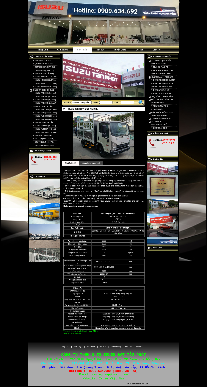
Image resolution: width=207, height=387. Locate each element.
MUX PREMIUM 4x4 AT (162, 74)
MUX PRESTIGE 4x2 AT (163, 70)
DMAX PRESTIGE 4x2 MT (164, 80)
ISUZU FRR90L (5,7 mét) (45, 96)
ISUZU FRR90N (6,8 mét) (45, 100)
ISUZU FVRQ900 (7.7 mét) (46, 113)
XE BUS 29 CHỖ (160, 125)
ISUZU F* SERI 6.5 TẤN (43, 90)
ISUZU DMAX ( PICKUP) (162, 77)
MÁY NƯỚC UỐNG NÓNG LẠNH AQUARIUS (162, 114)
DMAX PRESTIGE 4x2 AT (163, 83)
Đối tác (139, 50)
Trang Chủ (42, 50)
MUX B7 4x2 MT (160, 64)
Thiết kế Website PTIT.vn (137, 385)
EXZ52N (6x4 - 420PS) (44, 145)
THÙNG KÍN (158, 109)
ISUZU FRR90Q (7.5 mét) (45, 103)
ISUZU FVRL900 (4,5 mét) (45, 109)
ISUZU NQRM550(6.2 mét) (46, 87)
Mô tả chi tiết (70, 163)
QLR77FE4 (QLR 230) (44, 64)
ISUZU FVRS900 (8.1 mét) (46, 116)
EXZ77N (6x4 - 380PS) (44, 142)
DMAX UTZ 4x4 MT (161, 90)
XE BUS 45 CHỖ (160, 128)
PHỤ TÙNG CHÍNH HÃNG (162, 97)
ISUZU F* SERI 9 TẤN (42, 106)
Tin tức (101, 50)
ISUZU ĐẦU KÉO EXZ (42, 135)
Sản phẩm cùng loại (91, 163)
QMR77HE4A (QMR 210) (45, 67)
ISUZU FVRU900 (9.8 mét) (46, 119)
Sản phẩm (82, 50)
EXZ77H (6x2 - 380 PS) (44, 139)
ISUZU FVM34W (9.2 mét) (45, 129)
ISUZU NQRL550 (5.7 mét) (46, 83)
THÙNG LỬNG (159, 103)
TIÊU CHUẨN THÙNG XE (162, 100)
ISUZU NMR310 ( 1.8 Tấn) (45, 77)
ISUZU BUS (156, 122)
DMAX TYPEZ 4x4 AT (162, 93)
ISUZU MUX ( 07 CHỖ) (161, 61)
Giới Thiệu (62, 50)
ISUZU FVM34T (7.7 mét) (45, 126)
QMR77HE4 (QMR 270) (44, 70)
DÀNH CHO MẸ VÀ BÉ (161, 119)
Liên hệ (156, 50)
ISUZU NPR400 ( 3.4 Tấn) (45, 80)
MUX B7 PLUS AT (160, 67)
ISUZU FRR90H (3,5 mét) (45, 93)
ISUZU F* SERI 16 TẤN (43, 122)
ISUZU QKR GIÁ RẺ (41, 61)
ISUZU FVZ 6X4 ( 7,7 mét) (45, 132)
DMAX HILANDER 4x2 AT (164, 87)
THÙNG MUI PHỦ (160, 106)
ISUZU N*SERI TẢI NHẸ (43, 74)
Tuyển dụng (120, 50)
